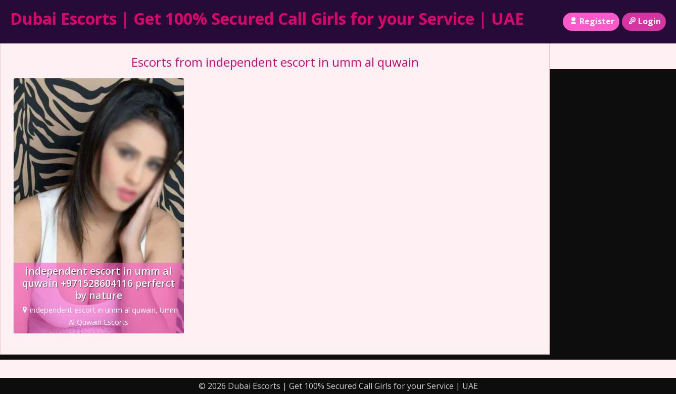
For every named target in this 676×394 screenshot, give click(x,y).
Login (644, 21)
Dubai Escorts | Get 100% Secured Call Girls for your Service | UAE (267, 18)
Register (591, 21)
